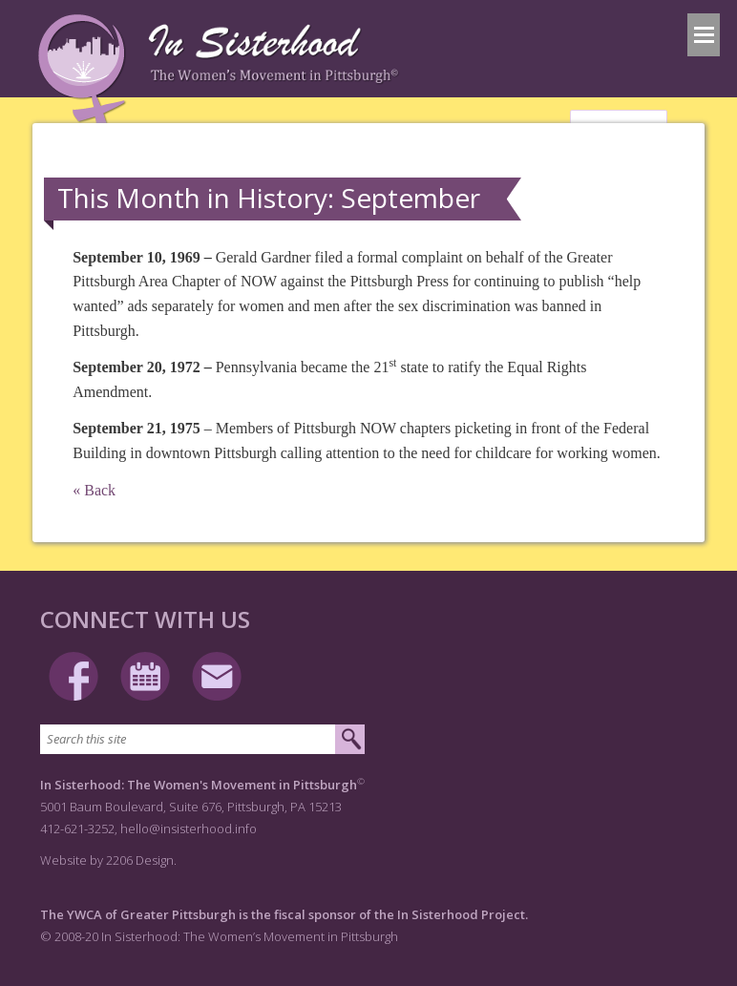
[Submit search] (350, 739)
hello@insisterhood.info (188, 828)
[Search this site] (187, 739)
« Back (94, 490)
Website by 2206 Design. (108, 860)
